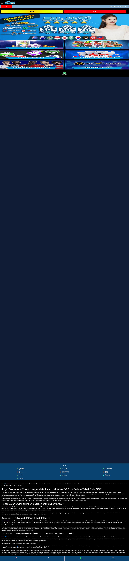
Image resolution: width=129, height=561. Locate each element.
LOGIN (94, 11)
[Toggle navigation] (2, 3)
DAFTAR (32, 11)
